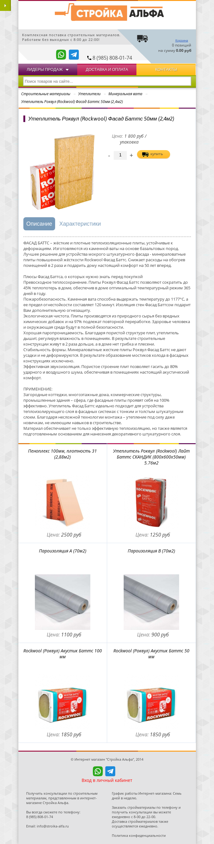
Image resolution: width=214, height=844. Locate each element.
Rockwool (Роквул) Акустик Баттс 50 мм (151, 654)
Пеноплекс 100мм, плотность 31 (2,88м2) (62, 454)
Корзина (181, 40)
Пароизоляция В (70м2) (151, 551)
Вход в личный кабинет (107, 780)
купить (156, 153)
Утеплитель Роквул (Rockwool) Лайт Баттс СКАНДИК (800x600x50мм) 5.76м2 (151, 457)
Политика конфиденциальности (139, 835)
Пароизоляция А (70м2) (62, 551)
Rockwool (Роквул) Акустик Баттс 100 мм (62, 654)
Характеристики (80, 223)
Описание (39, 223)
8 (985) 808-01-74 (112, 57)
